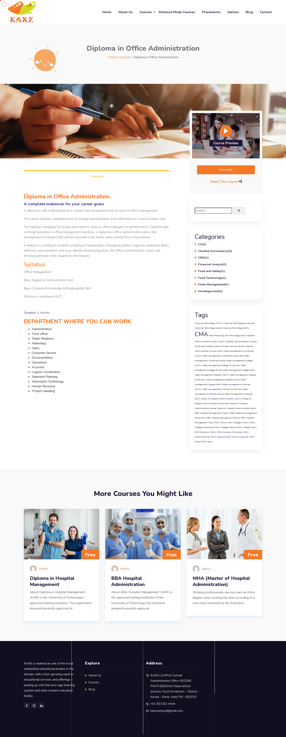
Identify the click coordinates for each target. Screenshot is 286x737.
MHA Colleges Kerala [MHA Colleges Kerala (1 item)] (225, 427)
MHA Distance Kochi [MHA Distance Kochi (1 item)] (221, 436)
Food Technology (210, 278)
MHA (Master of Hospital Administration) (221, 581)
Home (106, 12)
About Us (125, 12)
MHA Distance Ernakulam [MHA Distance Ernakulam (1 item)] (230, 432)
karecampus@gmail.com (166, 711)
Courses (145, 12)
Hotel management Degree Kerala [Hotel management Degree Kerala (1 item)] (223, 379)
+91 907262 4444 (162, 704)
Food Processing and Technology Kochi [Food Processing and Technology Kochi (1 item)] (227, 335)
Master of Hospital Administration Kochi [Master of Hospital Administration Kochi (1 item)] (236, 408)
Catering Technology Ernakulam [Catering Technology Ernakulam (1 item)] (239, 323)
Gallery (233, 12)
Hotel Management (211, 284)
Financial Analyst (210, 264)
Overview (97, 176)
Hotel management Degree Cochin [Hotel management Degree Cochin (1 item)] (212, 374)
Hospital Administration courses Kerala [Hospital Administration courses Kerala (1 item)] (225, 346)
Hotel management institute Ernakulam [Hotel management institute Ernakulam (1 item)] (222, 389)
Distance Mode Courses (177, 12)
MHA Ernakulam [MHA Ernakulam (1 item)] (240, 436)
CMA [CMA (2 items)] (201, 334)
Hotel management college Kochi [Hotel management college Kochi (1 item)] (239, 370)
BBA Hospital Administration (128, 581)
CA (200, 244)
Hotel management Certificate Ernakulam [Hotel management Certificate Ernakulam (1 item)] (222, 355)
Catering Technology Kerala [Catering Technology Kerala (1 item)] (208, 327)
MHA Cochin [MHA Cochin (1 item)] (220, 422)
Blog (249, 12)
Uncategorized (208, 291)
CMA (201, 258)
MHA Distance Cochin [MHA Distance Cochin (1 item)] (205, 432)
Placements (211, 12)
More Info (226, 170)
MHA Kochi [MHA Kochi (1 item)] (207, 441)
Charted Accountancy (213, 251)
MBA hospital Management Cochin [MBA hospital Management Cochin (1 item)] (212, 413)
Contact (266, 12)
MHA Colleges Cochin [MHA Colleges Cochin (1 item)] (238, 422)
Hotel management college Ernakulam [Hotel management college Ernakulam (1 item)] (221, 365)
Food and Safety (209, 271)
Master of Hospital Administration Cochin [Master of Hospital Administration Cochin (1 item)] (221, 398)
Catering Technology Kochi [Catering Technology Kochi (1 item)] (236, 327)
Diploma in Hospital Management (52, 581)
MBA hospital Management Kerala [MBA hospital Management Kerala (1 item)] (223, 417)
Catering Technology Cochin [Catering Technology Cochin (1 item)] (208, 323)
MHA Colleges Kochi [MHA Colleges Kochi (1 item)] (247, 427)
